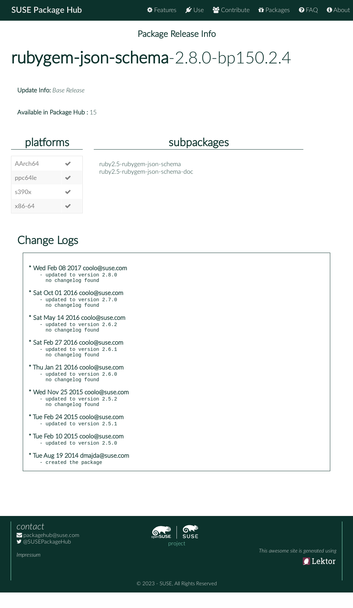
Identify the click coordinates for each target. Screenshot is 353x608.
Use (194, 10)
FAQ (308, 10)
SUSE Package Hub (46, 10)
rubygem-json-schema (90, 58)
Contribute (231, 10)
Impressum (28, 570)
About (338, 10)
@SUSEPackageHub (44, 557)
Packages (274, 10)
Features (161, 10)
